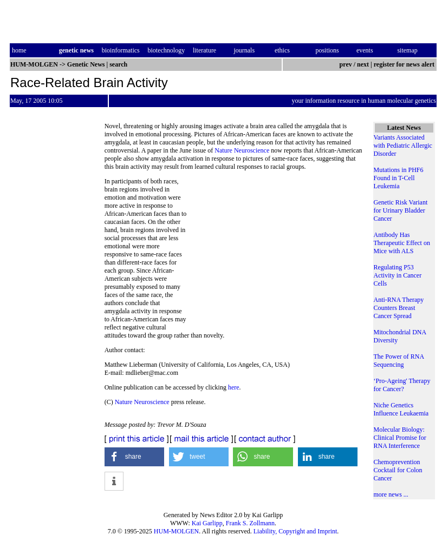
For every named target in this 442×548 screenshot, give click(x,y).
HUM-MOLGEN (176, 531)
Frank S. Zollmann (250, 523)
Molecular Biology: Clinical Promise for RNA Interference (400, 438)
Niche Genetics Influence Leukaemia (401, 409)
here (233, 387)
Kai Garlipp (207, 523)
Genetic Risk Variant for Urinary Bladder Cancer (401, 210)
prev (346, 64)
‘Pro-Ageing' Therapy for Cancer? (402, 385)
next (363, 64)
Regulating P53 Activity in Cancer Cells (398, 275)
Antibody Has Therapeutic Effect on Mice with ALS (402, 243)
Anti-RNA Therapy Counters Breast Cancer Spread (399, 308)
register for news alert (405, 64)
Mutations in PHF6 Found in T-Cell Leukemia (399, 178)
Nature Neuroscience (241, 150)
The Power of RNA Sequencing (399, 360)
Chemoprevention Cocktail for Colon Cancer (398, 470)
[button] (135, 456)
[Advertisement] (274, 251)
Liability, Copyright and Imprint (295, 531)
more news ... (391, 494)
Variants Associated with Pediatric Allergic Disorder (403, 145)
